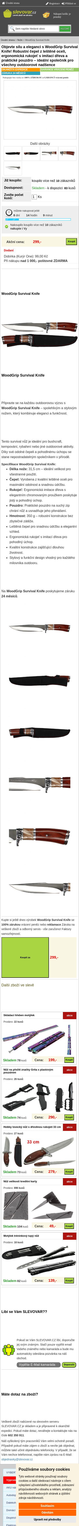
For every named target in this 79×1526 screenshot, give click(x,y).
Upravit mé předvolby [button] (47, 1519)
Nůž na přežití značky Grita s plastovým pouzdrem (28, 1071)
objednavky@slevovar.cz (17, 1459)
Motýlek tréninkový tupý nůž (21, 1235)
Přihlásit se (69, 3)
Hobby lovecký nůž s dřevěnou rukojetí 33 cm (32, 1126)
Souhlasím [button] (47, 1505)
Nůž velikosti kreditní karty (20, 1181)
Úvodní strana (11, 3)
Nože (20, 40)
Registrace (53, 3)
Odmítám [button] (47, 1512)
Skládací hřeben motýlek (18, 1015)
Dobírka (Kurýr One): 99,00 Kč (26, 256)
